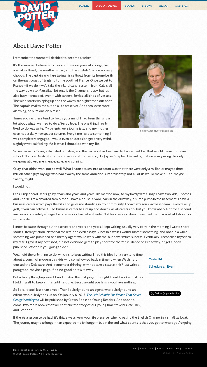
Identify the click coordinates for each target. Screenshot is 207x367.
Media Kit (155, 259)
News (147, 5)
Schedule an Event (162, 266)
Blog (163, 5)
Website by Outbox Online (178, 353)
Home (84, 5)
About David (106, 5)
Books (130, 5)
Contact (182, 5)
